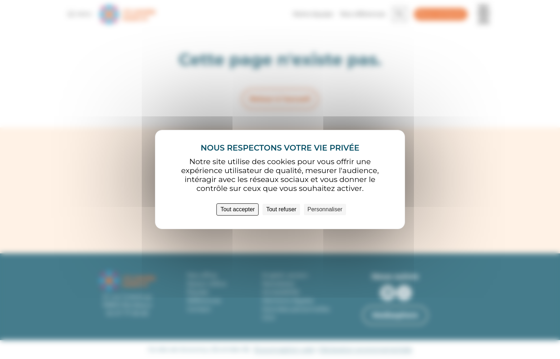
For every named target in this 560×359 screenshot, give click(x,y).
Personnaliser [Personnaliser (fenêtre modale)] (325, 209)
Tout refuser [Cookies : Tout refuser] (281, 209)
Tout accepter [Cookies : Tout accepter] (237, 209)
